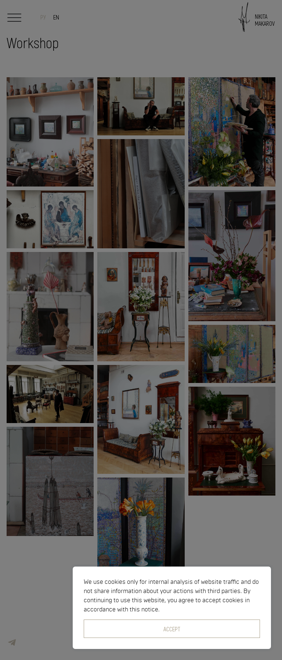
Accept (171, 628)
